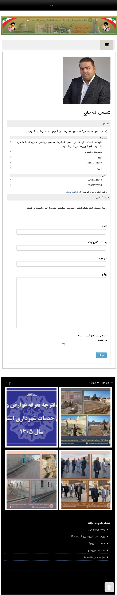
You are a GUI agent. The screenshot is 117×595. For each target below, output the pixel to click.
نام (104, 226)
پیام (103, 274)
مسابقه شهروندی (96, 550)
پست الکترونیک (96, 242)
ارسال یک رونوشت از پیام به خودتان (92, 337)
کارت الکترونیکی (73, 191)
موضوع (102, 258)
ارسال (101, 355)
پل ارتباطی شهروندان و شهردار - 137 (87, 536)
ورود (52, 4)
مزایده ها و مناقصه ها (94, 557)
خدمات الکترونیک (96, 543)
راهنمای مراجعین (96, 529)
